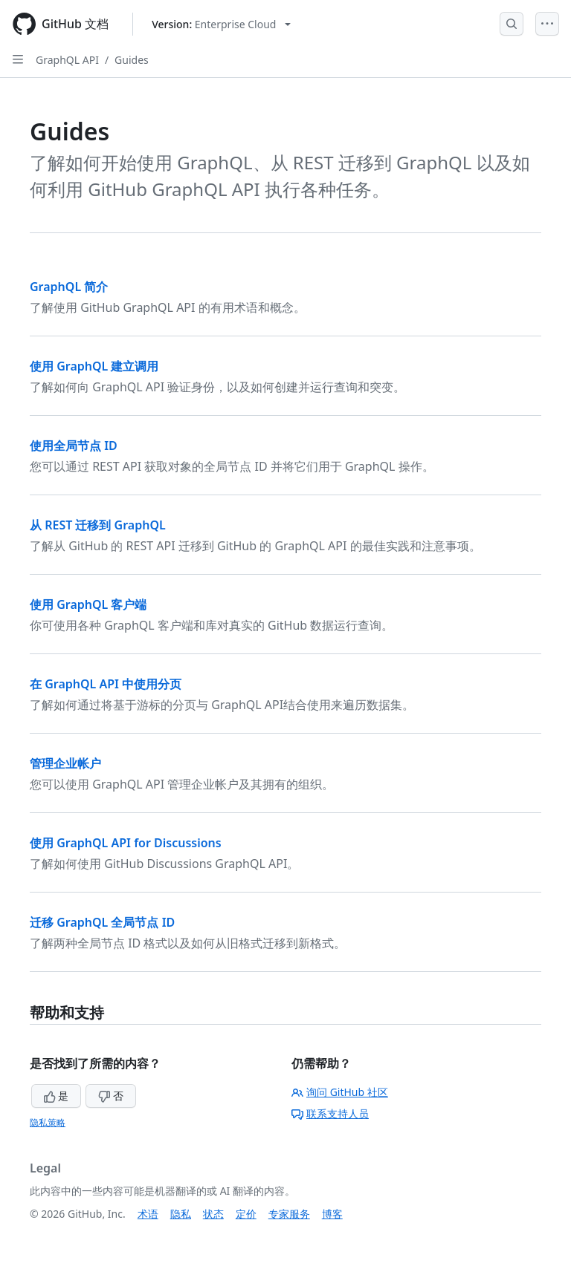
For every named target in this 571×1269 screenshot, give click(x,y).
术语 (148, 1214)
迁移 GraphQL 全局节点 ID (102, 922)
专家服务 (289, 1214)
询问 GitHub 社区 (339, 1092)
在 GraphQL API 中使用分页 (105, 684)
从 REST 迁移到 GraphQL (98, 525)
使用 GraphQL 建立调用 (94, 366)
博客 (332, 1214)
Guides (131, 60)
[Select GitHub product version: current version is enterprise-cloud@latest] (221, 24)
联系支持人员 (330, 1113)
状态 (213, 1214)
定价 (246, 1214)
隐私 (180, 1214)
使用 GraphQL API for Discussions (126, 843)
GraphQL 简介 (69, 286)
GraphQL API (67, 60)
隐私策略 (47, 1122)
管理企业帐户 (65, 763)
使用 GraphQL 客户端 (88, 604)
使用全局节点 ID (73, 445)
